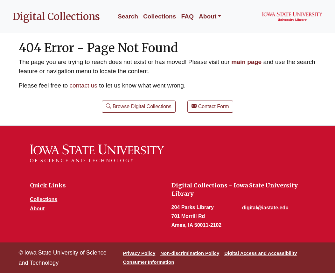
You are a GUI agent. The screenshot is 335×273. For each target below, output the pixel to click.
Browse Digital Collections (138, 106)
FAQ (187, 16)
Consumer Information (148, 262)
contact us (83, 85)
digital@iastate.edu (265, 207)
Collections (159, 16)
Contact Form (210, 106)
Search (128, 16)
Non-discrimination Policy (189, 253)
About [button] (207, 16)
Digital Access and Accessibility (260, 253)
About (37, 208)
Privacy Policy (139, 253)
